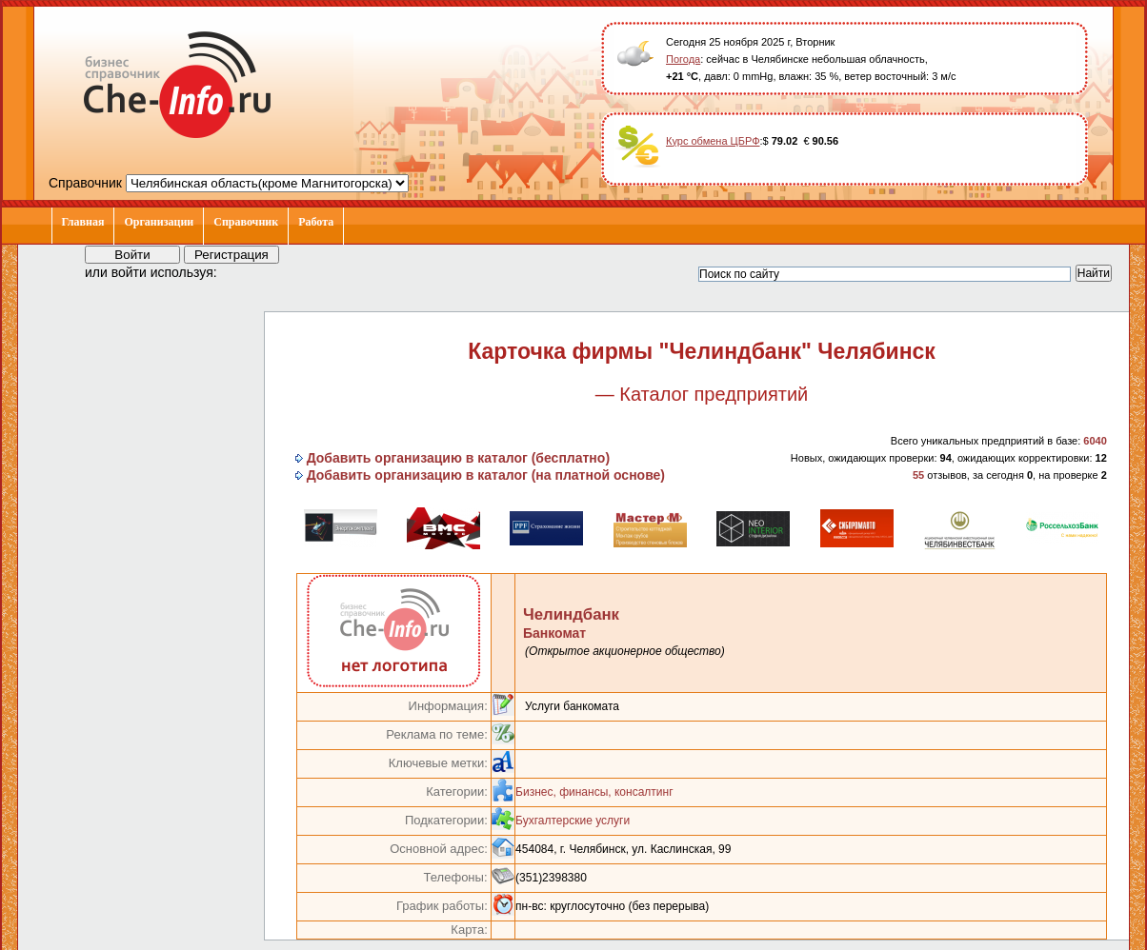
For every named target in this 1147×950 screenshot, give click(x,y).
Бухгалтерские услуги (572, 820)
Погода (683, 59)
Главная (83, 221)
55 (918, 475)
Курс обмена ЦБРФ (713, 141)
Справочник (245, 221)
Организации (158, 221)
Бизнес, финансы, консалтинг (594, 792)
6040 (1094, 440)
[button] (248, 271)
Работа (315, 221)
